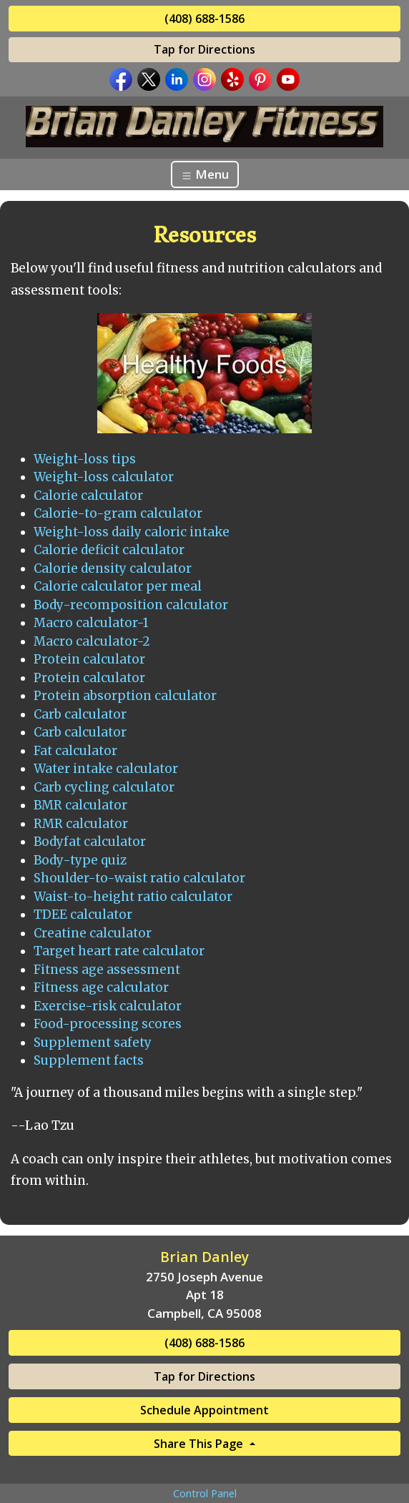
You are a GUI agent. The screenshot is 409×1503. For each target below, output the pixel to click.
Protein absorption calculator (125, 696)
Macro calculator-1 (91, 623)
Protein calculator (89, 659)
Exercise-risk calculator (108, 1006)
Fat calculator (75, 751)
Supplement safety (93, 1042)
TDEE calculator (83, 914)
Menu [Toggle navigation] (205, 174)
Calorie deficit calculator (109, 550)
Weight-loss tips (85, 459)
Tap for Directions (204, 49)
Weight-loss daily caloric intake (132, 532)
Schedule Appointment (204, 1410)
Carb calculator (80, 714)
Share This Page (200, 1444)
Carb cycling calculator (104, 787)
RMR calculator (81, 824)
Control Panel (205, 1493)
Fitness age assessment (107, 969)
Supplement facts (89, 1060)
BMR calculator (80, 805)
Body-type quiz (80, 860)
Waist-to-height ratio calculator (133, 897)
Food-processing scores (108, 1024)
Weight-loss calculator (104, 477)
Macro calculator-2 (92, 641)
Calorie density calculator (113, 568)
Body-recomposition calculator (131, 605)
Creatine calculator (93, 933)
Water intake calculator (106, 769)
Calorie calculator (88, 495)
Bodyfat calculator (90, 841)
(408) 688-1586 (204, 18)
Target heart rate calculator (119, 951)
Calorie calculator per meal (118, 586)
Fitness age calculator (101, 987)
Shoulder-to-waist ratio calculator (139, 878)
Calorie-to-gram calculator (118, 513)
